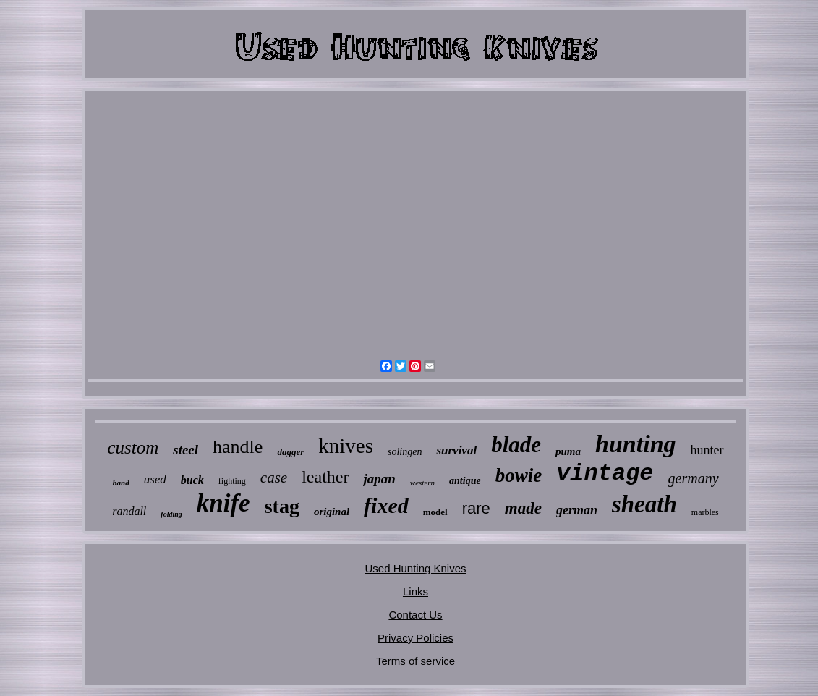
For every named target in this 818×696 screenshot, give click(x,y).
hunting (635, 443)
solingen (405, 451)
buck (192, 480)
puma (568, 451)
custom (132, 447)
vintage (604, 473)
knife (223, 503)
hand (120, 482)
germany (693, 478)
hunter (707, 450)
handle (238, 446)
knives (345, 445)
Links (415, 591)
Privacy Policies (415, 638)
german (576, 510)
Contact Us (415, 614)
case (273, 477)
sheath (644, 504)
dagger (290, 451)
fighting (232, 481)
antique (465, 480)
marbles (705, 512)
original (331, 511)
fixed (386, 505)
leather (325, 476)
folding (171, 514)
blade (516, 444)
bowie (518, 475)
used (155, 479)
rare (476, 508)
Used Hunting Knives (415, 568)
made (523, 508)
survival (456, 450)
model (435, 511)
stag (282, 506)
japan (379, 478)
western (422, 482)
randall (129, 511)
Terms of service (415, 661)
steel (185, 449)
